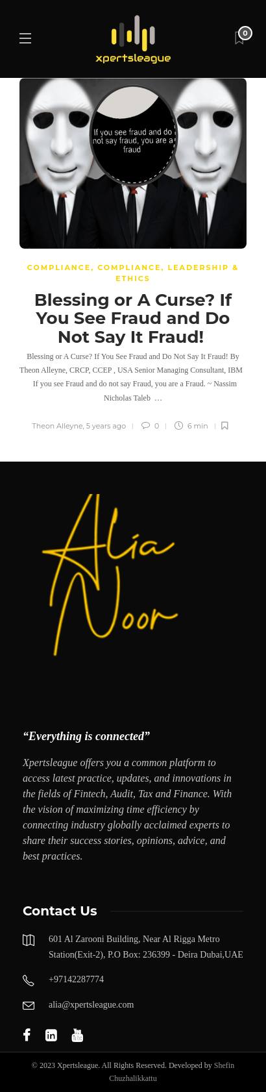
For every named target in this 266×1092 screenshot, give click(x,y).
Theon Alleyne (57, 425)
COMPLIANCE (59, 267)
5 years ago (106, 425)
